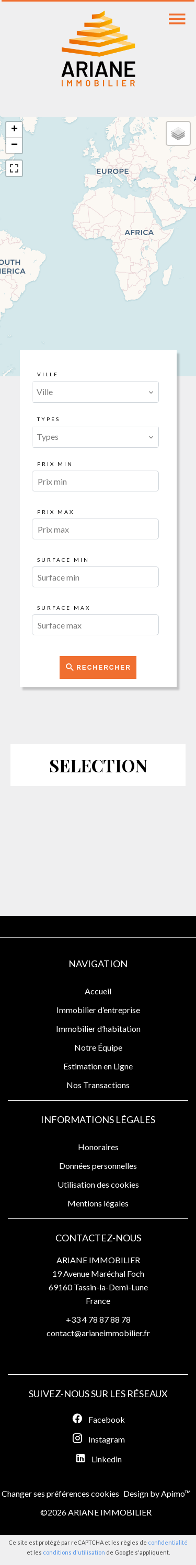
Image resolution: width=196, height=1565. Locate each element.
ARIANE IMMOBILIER (98, 1260)
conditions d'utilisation (74, 1552)
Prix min (55, 464)
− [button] (14, 145)
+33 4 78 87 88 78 (98, 1319)
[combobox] (95, 391)
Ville (48, 374)
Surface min (63, 560)
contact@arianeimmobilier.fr (98, 1333)
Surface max (63, 608)
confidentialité (168, 1542)
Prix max (55, 512)
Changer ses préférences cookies (60, 1493)
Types (48, 419)
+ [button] (14, 130)
